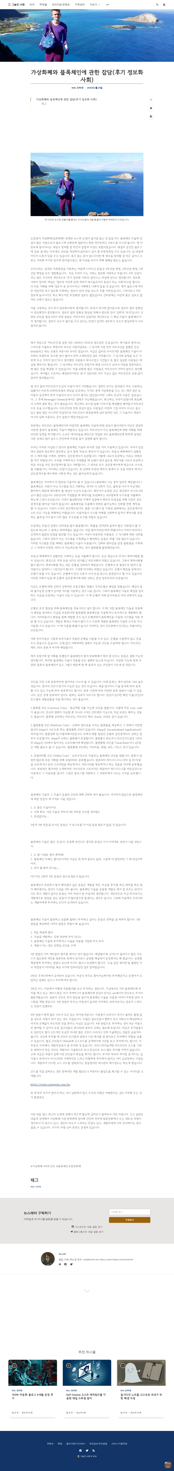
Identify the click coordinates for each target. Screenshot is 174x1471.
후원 (60, 1443)
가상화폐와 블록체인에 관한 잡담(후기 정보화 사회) (66, 99)
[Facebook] (151, 116)
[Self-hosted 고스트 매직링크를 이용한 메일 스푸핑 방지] (87, 1405)
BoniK (62, 1254)
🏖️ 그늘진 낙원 (16, 4)
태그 (44, 104)
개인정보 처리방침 (98, 1443)
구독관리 (80, 4)
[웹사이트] (60, 1264)
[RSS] (94, 1450)
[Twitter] (151, 108)
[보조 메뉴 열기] (107, 4)
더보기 (95, 4)
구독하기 (129, 1220)
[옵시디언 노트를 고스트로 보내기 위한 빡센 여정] (141, 1405)
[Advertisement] (87, 129)
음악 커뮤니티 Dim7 (75, 1443)
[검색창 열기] (157, 4)
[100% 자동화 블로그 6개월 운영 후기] (32, 1405)
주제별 (43, 4)
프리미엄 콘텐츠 (61, 4)
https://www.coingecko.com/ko (50, 1084)
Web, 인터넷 (78, 87)
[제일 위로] (151, 100)
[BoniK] (48, 1259)
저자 (32, 4)
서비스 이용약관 (119, 1443)
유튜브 (50, 1443)
